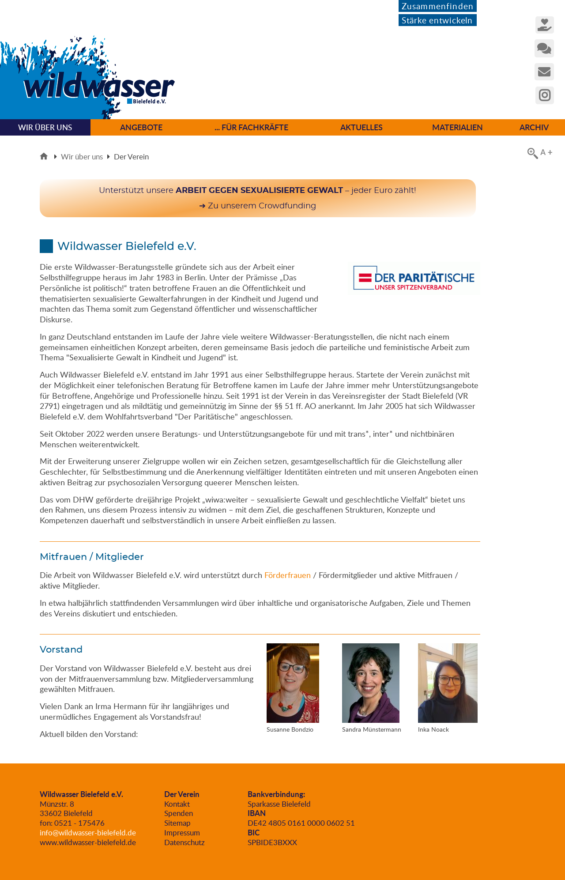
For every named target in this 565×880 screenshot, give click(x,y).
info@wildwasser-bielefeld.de (88, 832)
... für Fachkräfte (251, 127)
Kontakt (177, 804)
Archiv (534, 127)
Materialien (457, 127)
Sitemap (177, 823)
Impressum (182, 832)
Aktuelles (361, 127)
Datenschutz (184, 842)
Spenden (178, 813)
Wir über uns (82, 156)
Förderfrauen (287, 575)
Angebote (141, 127)
